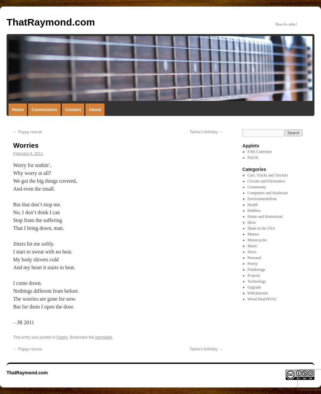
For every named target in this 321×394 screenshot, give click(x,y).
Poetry (62, 337)
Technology (257, 281)
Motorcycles (257, 240)
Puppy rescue (27, 132)
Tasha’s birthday (206, 132)
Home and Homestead (265, 216)
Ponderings (256, 269)
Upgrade (254, 287)
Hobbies (254, 210)
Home (18, 109)
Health (253, 204)
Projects (254, 275)
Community (257, 187)
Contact (73, 109)
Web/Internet (258, 293)
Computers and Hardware (268, 193)
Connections (44, 109)
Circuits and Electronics (266, 181)
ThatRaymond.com (51, 22)
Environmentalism (262, 199)
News (252, 252)
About (95, 109)
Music (252, 246)
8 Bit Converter (260, 151)
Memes (253, 234)
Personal (254, 257)
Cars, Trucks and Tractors (268, 175)
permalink (103, 337)
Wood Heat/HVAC (262, 299)
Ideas (252, 222)
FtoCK (253, 157)
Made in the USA (261, 228)
